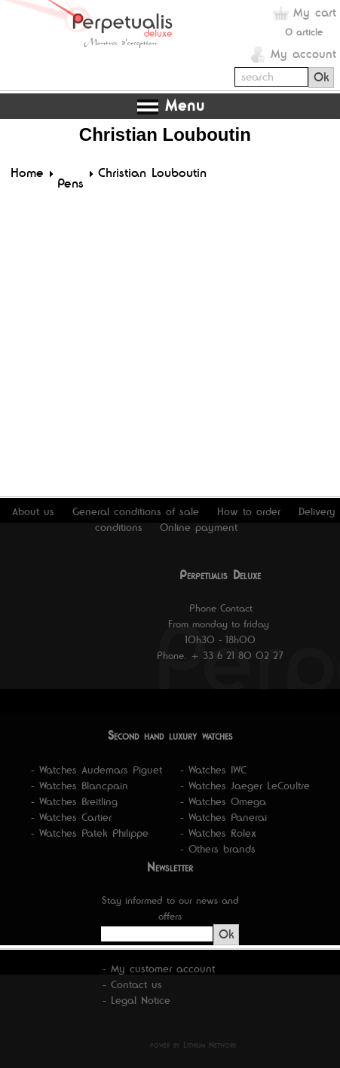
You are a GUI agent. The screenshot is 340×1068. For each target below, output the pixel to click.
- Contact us (132, 984)
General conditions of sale (135, 511)
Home (27, 172)
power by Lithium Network (193, 1044)
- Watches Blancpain (79, 785)
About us (33, 511)
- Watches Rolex (218, 833)
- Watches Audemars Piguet (96, 770)
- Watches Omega (223, 801)
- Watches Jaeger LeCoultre (245, 785)
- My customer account (159, 968)
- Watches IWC (213, 770)
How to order (248, 511)
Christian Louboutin (152, 172)
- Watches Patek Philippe (90, 833)
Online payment (198, 527)
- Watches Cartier (71, 817)
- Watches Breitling (74, 801)
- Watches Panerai (223, 817)
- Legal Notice (136, 1000)
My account (303, 54)
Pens (70, 183)
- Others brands (218, 849)
